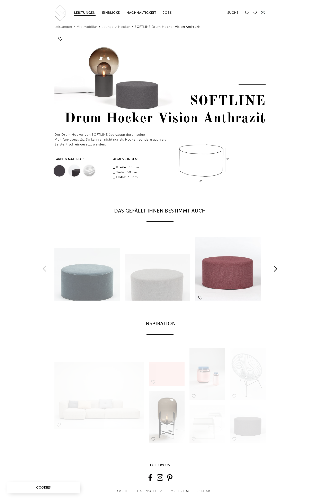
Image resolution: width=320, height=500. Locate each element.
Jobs (167, 13)
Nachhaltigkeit (141, 13)
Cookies (43, 487)
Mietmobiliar (87, 27)
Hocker (124, 27)
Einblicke (111, 13)
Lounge (108, 27)
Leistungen (85, 13)
